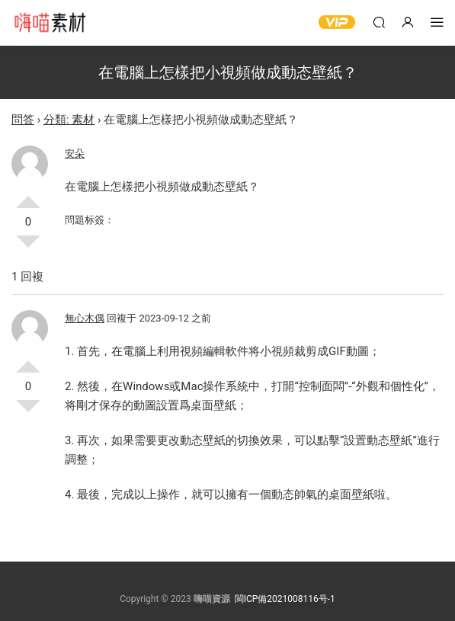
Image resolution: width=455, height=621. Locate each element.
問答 (22, 119)
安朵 (75, 153)
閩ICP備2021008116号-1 (285, 599)
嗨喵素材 (49, 23)
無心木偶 (84, 318)
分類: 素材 (69, 119)
